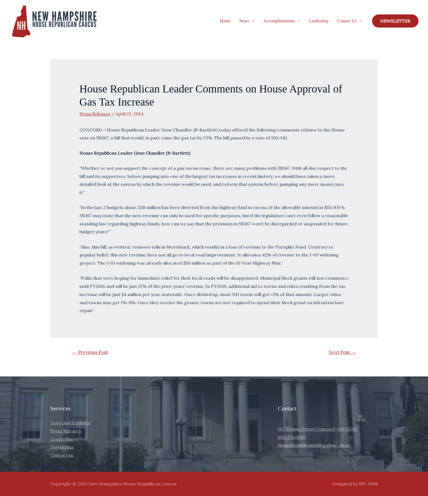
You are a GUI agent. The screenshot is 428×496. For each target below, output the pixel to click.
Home (225, 21)
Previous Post (90, 352)
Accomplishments (279, 21)
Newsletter (62, 447)
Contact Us (347, 21)
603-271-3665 (291, 437)
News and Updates (70, 422)
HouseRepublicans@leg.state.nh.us (314, 445)
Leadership (318, 21)
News (244, 21)
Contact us (61, 455)
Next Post (342, 352)
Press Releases (94, 113)
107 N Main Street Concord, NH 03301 (317, 429)
